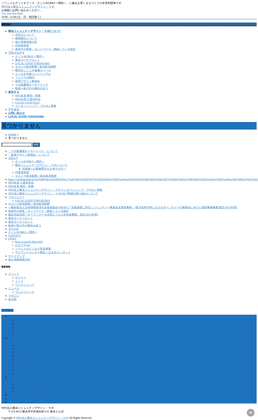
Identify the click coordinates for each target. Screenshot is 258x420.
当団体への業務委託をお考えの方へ (44, 168)
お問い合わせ (16, 398)
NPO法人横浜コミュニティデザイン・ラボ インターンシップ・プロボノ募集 (55, 189)
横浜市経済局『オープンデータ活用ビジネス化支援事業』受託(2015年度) (53, 214)
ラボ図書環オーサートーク (31, 84)
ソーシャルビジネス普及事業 (33, 248)
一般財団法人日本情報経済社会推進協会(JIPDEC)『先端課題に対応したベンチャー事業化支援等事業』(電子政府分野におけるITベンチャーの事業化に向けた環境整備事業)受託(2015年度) (122, 207)
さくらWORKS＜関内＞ (29, 56)
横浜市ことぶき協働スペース (33, 70)
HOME (12, 134)
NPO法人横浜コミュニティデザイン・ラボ (27, 6)
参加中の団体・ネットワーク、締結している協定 (45, 49)
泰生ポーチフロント (27, 60)
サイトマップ (16, 255)
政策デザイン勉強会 (27, 81)
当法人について (24, 34)
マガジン (13, 295)
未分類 (12, 299)
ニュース (13, 288)
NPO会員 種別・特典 (28, 95)
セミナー (20, 277)
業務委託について (26, 38)
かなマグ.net (22, 245)
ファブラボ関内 (24, 77)
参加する (13, 377)
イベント (13, 274)
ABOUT (13, 158)
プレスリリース (24, 292)
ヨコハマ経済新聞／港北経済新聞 (35, 175)
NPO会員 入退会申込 (28, 99)
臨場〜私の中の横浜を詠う (31, 88)
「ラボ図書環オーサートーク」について (33, 151)
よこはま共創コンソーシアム (33, 73)
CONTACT (14, 235)
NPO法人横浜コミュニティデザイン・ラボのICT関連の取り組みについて (53, 193)
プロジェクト (16, 197)
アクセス (13, 394)
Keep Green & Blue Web (29, 241)
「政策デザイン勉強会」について (29, 154)
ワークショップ (24, 284)
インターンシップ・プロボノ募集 (35, 105)
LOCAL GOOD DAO (27, 102)
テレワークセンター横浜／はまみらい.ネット (43, 252)
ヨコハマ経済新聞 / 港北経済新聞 (35, 66)
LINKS (12, 238)
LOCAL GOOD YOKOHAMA (32, 63)
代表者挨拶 (22, 45)
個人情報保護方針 (26, 41)
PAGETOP (7, 310)
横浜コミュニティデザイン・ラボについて (41, 165)
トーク (19, 281)
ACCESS (13, 228)
